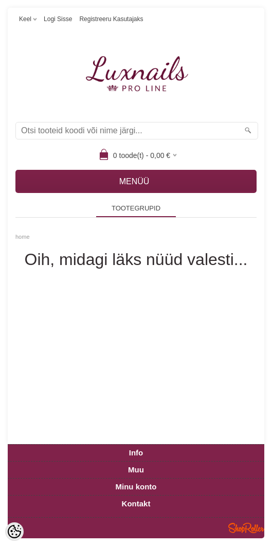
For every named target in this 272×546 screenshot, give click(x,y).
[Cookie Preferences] (14, 531)
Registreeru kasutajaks (111, 19)
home (22, 237)
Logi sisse (58, 19)
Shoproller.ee (246, 528)
